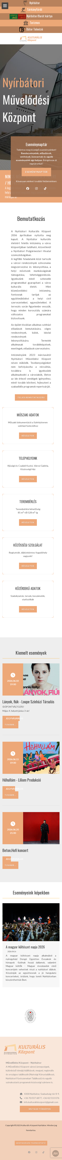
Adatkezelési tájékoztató (31, 1143)
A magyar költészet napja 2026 (25, 946)
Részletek (28, 435)
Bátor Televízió (31, 29)
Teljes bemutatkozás (31, 397)
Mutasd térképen (40, 1109)
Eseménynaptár (36, 171)
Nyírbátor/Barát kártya (31, 16)
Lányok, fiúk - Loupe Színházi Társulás (28, 701)
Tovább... (10, 724)
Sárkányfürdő (31, 9)
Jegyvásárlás (13, 718)
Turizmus (31, 22)
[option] (31, 945)
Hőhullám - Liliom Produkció (21, 780)
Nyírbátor (31, 3)
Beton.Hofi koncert (15, 850)
